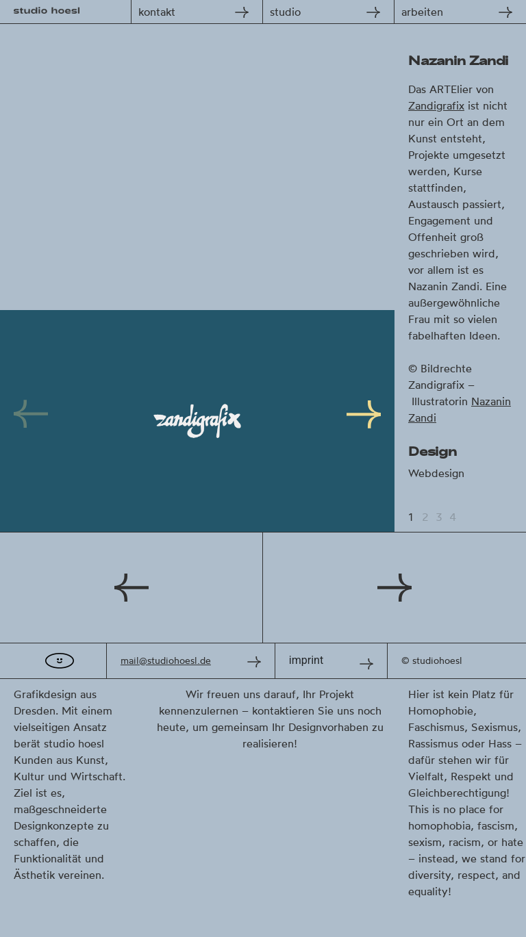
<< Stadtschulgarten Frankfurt (131, 588)
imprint (306, 660)
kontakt (156, 11)
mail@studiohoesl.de (166, 660)
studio (285, 11)
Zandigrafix (436, 105)
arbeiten (422, 11)
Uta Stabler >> (394, 588)
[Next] (360, 421)
